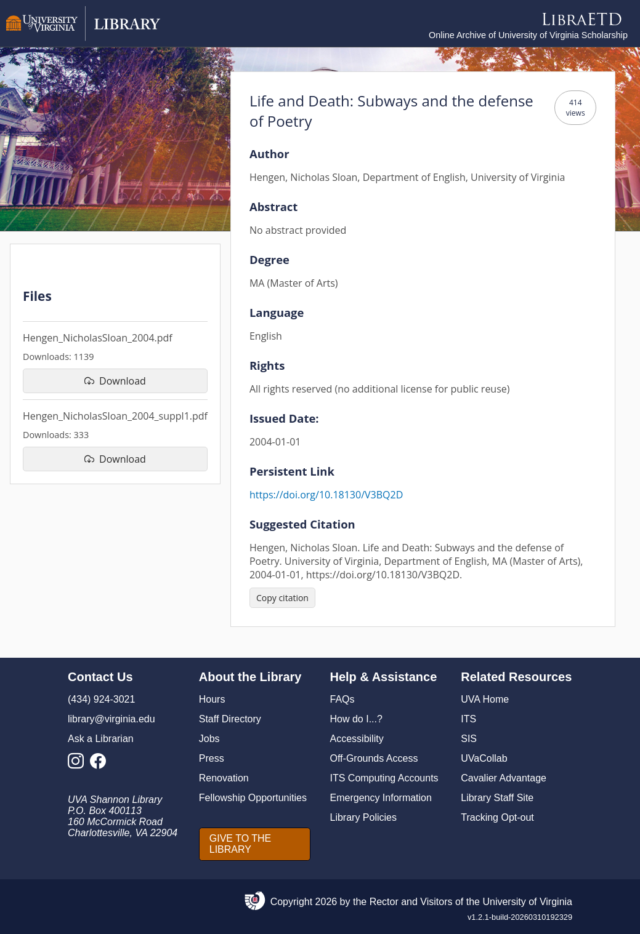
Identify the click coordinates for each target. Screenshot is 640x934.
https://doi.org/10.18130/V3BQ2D (326, 494)
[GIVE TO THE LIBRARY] (254, 844)
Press (211, 758)
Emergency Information (381, 797)
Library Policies (363, 817)
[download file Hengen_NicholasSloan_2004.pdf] (115, 381)
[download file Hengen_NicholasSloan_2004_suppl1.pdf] (115, 459)
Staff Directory (230, 719)
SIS (469, 738)
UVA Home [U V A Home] (485, 699)
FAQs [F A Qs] (342, 699)
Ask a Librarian (101, 738)
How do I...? (356, 719)
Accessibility (357, 738)
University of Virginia (527, 901)
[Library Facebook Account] (101, 764)
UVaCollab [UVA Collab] (484, 758)
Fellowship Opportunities (253, 797)
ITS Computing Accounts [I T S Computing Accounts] (384, 778)
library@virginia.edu (111, 719)
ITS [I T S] (468, 719)
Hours (212, 699)
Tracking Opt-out (497, 817)
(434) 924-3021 (101, 699)
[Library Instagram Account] (79, 764)
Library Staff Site (497, 797)
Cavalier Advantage (503, 778)
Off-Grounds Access (374, 758)
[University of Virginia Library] (83, 38)
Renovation (224, 778)
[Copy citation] (282, 598)
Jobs (209, 738)
